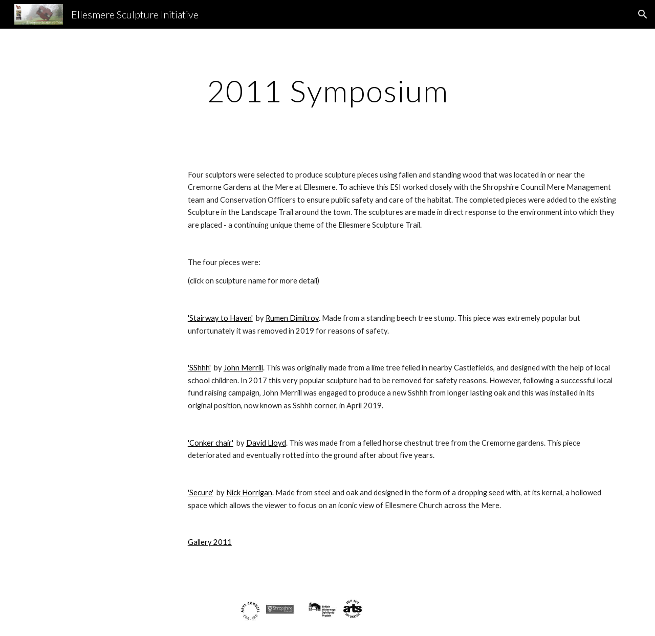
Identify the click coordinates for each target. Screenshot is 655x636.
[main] (327, 91)
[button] (642, 14)
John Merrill (243, 367)
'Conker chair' (210, 442)
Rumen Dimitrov (292, 318)
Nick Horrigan (249, 492)
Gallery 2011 (210, 542)
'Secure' (200, 492)
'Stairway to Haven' (220, 318)
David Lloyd (266, 442)
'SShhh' (199, 367)
